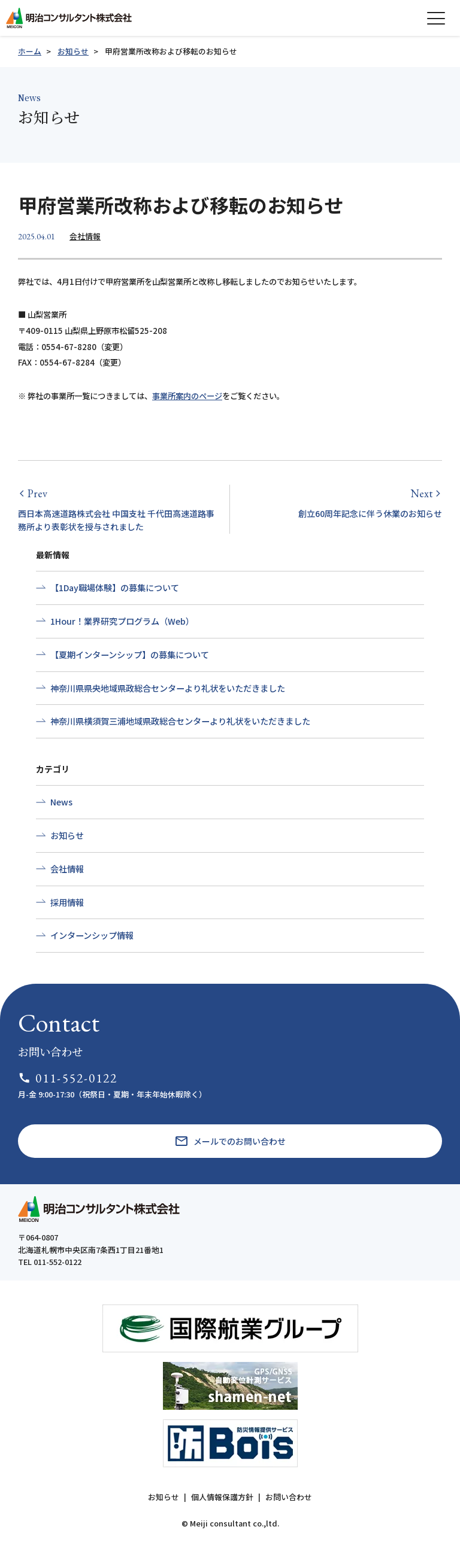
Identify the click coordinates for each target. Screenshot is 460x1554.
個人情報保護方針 (222, 1497)
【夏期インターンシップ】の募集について (129, 655)
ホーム (29, 51)
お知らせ (73, 51)
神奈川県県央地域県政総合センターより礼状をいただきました (167, 688)
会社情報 (85, 236)
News (61, 802)
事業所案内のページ (187, 396)
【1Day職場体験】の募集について (114, 588)
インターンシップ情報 (92, 935)
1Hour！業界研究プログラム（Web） (122, 621)
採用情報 (67, 902)
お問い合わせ (288, 1497)
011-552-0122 (68, 1078)
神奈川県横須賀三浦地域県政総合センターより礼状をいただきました (180, 721)
